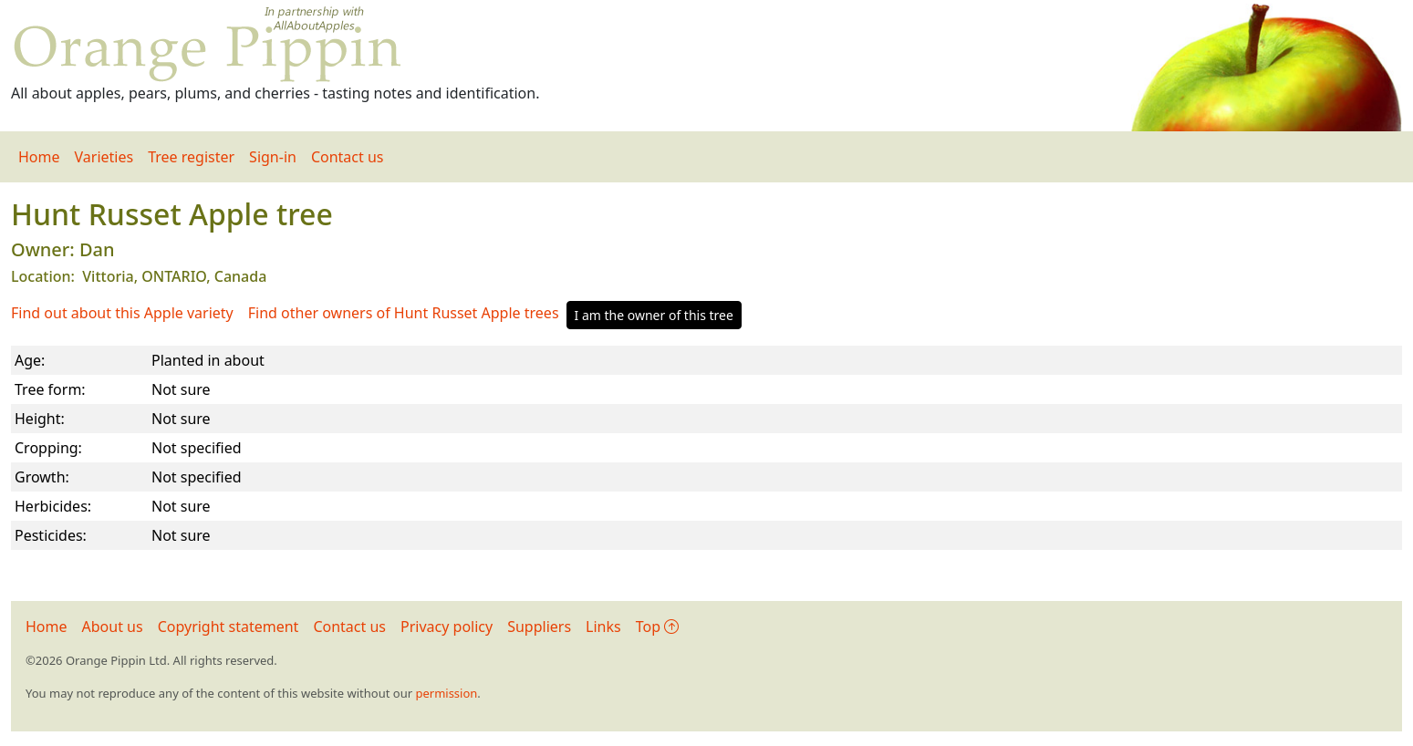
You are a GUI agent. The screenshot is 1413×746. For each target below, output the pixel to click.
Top (657, 626)
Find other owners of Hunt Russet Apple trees (403, 313)
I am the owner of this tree (654, 315)
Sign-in (272, 157)
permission (446, 693)
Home (39, 157)
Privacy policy (446, 626)
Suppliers (539, 626)
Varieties (104, 157)
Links (603, 626)
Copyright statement (228, 626)
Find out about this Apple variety (122, 313)
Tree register (191, 157)
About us (112, 626)
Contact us (347, 157)
